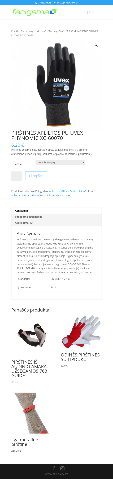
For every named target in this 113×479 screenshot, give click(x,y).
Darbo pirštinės (57, 31)
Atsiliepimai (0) (24, 222)
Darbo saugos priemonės (34, 31)
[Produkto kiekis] (16, 176)
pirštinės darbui (55, 195)
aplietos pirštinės (21, 195)
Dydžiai (17, 164)
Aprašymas (21, 210)
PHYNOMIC (38, 195)
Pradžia (15, 31)
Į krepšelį (36, 175)
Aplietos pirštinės (59, 191)
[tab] (56, 211)
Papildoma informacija (28, 216)
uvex (67, 195)
